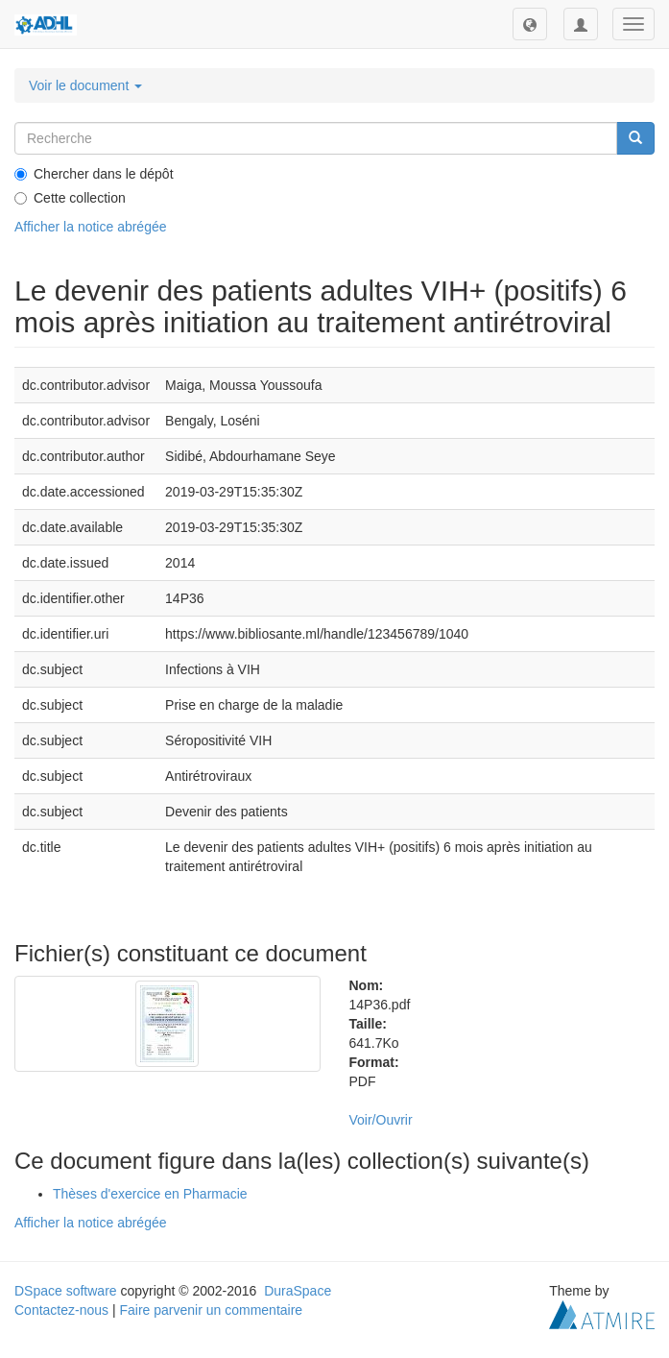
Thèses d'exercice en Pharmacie (150, 1193)
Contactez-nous (61, 1310)
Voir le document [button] (85, 85)
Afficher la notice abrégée (90, 226)
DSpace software (65, 1290)
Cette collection (70, 198)
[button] (530, 24)
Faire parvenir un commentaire (210, 1310)
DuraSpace (297, 1290)
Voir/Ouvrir (381, 1120)
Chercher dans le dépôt (94, 174)
